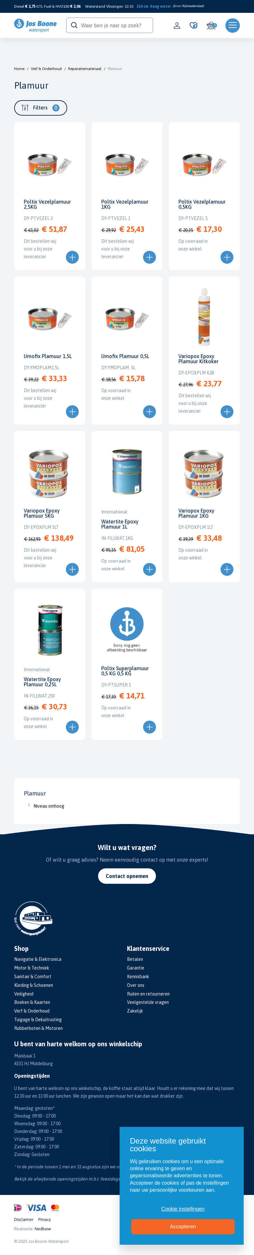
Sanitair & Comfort (32, 976)
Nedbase (43, 1228)
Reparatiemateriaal (84, 69)
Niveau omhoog (48, 806)
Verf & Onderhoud (46, 69)
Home (19, 69)
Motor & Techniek (31, 967)
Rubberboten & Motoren (38, 1028)
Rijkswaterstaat (192, 6)
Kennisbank (138, 976)
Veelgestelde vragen (148, 1002)
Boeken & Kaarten (32, 1002)
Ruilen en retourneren (148, 993)
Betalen (135, 959)
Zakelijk (135, 1011)
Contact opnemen (127, 876)
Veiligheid (23, 993)
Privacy (44, 1219)
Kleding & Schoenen (33, 985)
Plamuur (115, 69)
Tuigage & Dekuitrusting (38, 1019)
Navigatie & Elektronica (37, 959)
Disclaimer (23, 1219)
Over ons (135, 985)
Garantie (135, 967)
